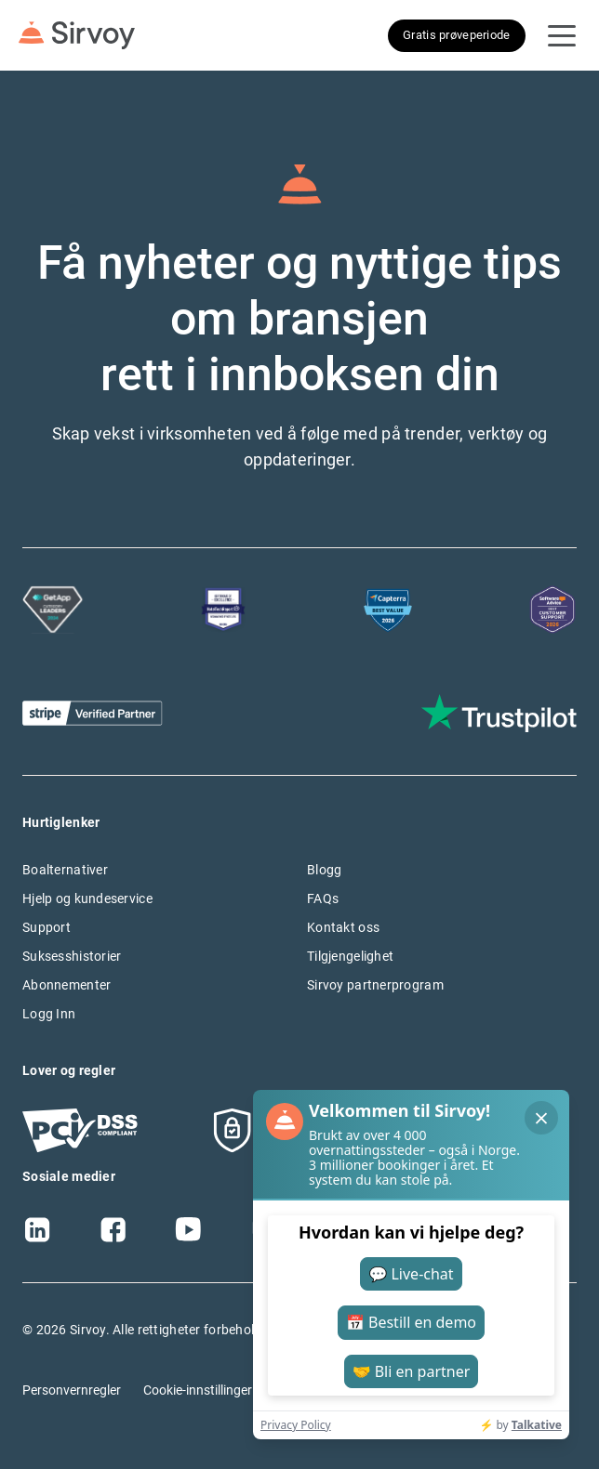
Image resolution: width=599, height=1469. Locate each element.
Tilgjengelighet (350, 956)
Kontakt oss (343, 927)
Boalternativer (65, 869)
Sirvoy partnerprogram (375, 984)
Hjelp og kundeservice (87, 898)
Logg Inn (48, 1013)
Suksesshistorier (71, 956)
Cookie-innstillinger (197, 1390)
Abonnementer (66, 984)
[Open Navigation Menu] (561, 35)
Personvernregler (71, 1390)
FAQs (323, 898)
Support (46, 927)
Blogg (324, 869)
